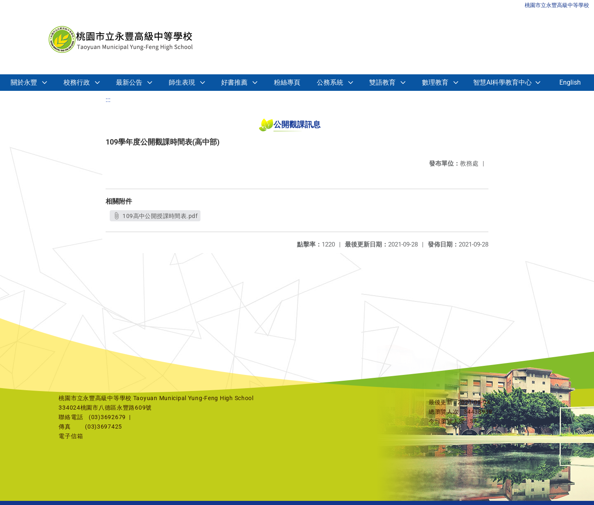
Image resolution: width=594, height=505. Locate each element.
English (570, 82)
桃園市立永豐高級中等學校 (557, 5)
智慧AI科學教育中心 (502, 82)
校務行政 (77, 82)
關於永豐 (24, 82)
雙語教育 (382, 82)
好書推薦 (234, 82)
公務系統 (330, 82)
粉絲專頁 (287, 82)
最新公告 (129, 82)
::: (108, 100)
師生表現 (182, 82)
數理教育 (435, 82)
